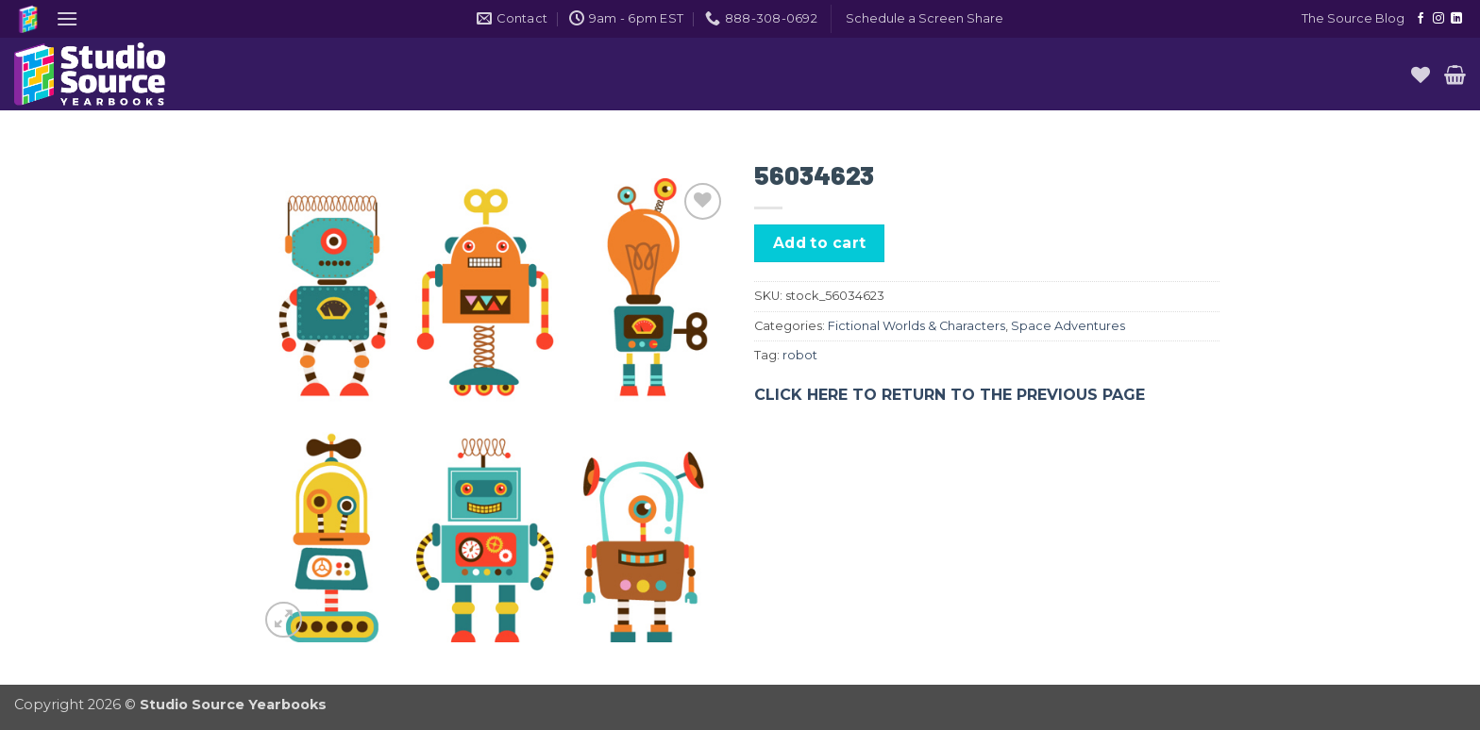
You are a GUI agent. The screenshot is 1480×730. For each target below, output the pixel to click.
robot (799, 355)
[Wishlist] (1420, 74)
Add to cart (819, 243)
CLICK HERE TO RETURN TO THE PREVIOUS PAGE (949, 395)
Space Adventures (1068, 326)
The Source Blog (1353, 18)
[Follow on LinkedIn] (1456, 18)
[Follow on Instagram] (1438, 18)
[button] (67, 18)
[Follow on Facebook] (1420, 18)
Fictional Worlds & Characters (916, 326)
